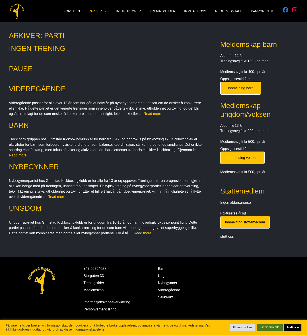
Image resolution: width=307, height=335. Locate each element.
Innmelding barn (240, 88)
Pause (21, 69)
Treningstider (162, 11)
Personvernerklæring (100, 309)
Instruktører (128, 11)
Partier (100, 11)
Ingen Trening (37, 48)
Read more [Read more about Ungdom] (142, 233)
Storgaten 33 (93, 276)
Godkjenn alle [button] (270, 327)
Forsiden (72, 11)
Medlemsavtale (228, 11)
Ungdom (25, 208)
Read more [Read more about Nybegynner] (56, 197)
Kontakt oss (195, 11)
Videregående (37, 89)
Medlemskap (93, 290)
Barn (19, 125)
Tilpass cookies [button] (242, 327)
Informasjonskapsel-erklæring (106, 302)
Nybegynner (34, 167)
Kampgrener (262, 11)
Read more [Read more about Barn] (18, 155)
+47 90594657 (94, 268)
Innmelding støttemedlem (245, 222)
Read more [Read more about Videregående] (152, 114)
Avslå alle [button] (292, 327)
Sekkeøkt (165, 297)
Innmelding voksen (242, 158)
